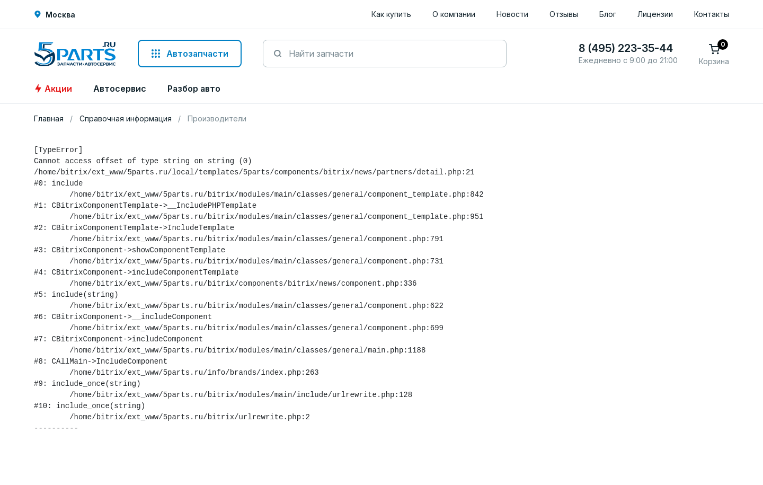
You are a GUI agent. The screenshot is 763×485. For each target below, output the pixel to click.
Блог (607, 14)
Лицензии (655, 14)
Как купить (391, 14)
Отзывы (563, 14)
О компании (453, 14)
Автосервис (119, 88)
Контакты (711, 14)
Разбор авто (193, 88)
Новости (512, 14)
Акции (53, 88)
